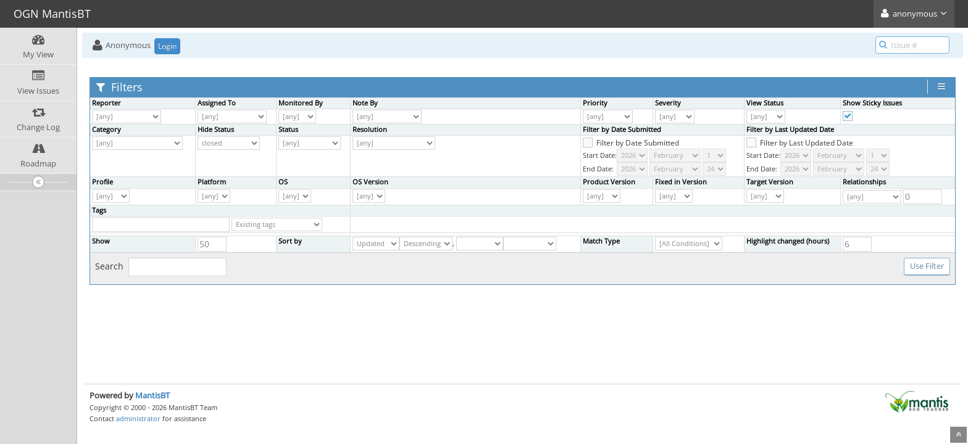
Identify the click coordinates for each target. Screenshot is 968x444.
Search (161, 267)
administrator (138, 418)
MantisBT (152, 395)
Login (167, 46)
